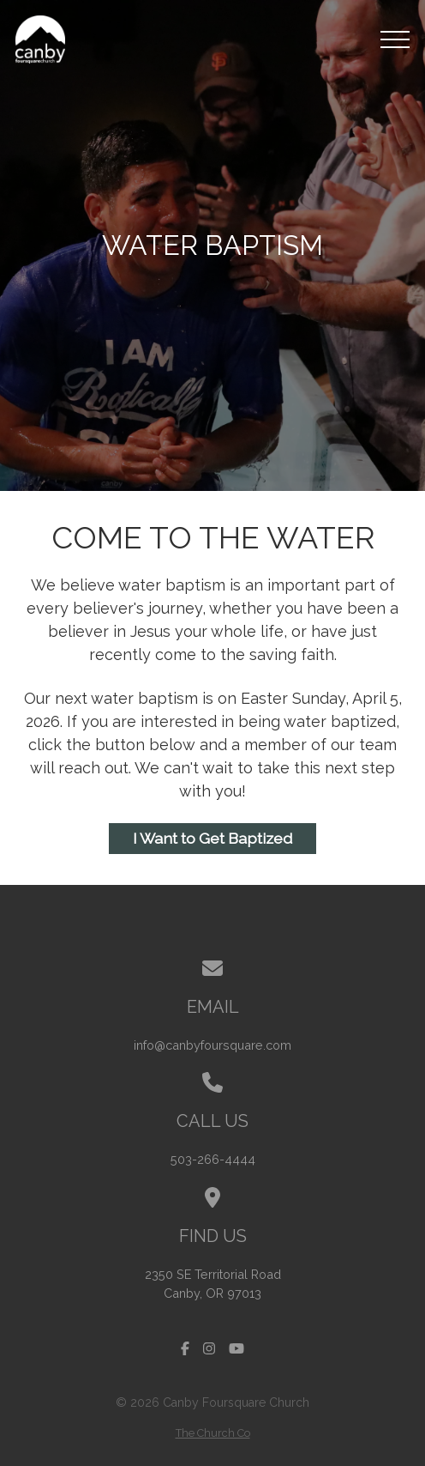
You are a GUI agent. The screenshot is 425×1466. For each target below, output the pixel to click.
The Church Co (213, 1433)
